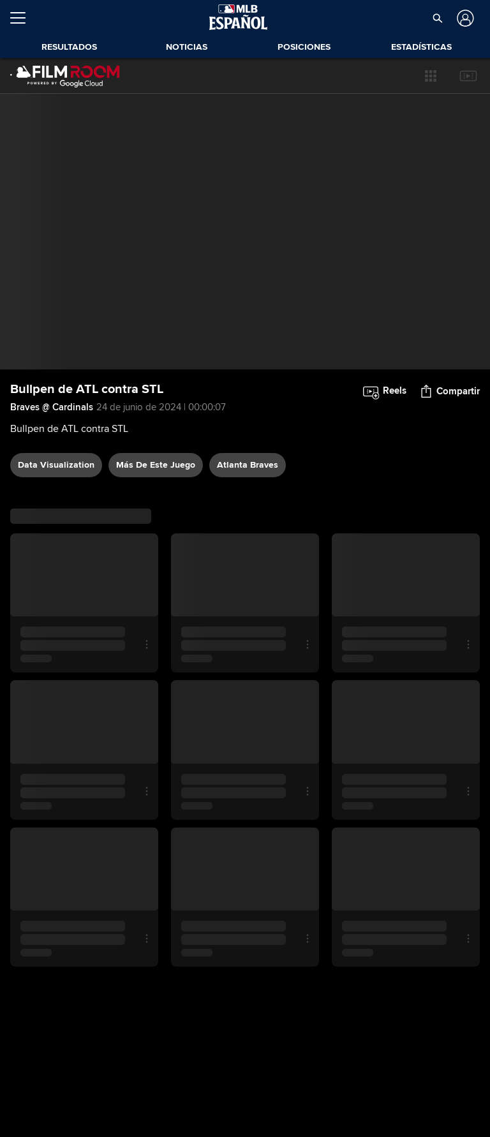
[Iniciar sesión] (464, 18)
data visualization (56, 464)
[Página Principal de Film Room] (65, 76)
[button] (430, 76)
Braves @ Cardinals (51, 407)
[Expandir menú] (23, 18)
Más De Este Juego (155, 464)
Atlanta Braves (247, 464)
